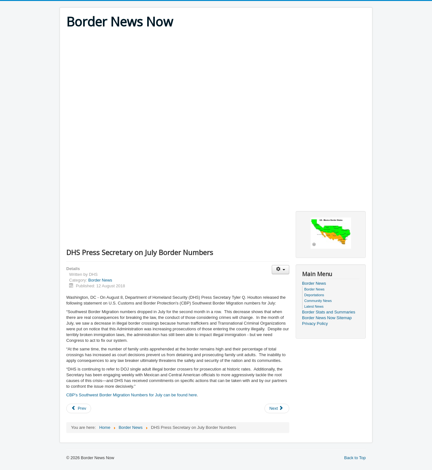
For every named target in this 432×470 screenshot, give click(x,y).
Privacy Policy (315, 323)
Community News (318, 301)
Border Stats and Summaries (328, 312)
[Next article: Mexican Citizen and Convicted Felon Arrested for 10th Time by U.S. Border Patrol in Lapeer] (276, 408)
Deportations (314, 295)
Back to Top (355, 457)
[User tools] (280, 269)
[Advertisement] (216, 77)
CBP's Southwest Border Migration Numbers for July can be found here (131, 395)
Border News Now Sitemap (327, 317)
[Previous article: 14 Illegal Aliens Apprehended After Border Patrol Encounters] (78, 408)
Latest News (314, 306)
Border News (100, 280)
